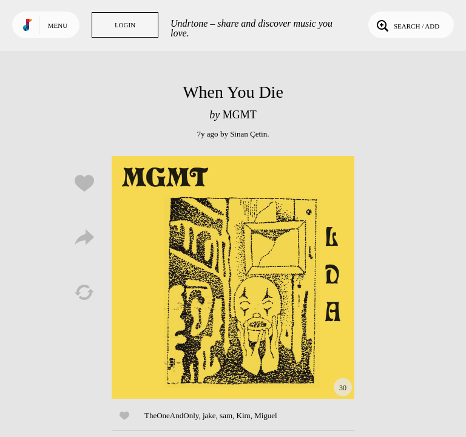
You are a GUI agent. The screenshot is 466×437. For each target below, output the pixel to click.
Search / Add (406, 25)
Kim (244, 415)
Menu (57, 25)
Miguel (265, 415)
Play (233, 277)
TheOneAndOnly (171, 415)
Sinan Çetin (248, 133)
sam (226, 415)
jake (209, 415)
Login (125, 25)
